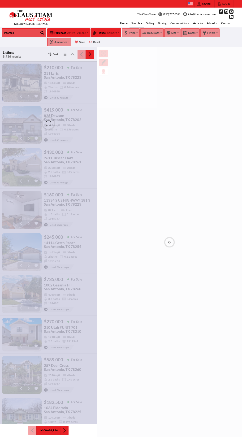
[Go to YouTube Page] (231, 11)
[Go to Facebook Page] (221, 11)
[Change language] (190, 3)
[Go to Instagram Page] (226, 11)
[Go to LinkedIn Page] (231, 17)
